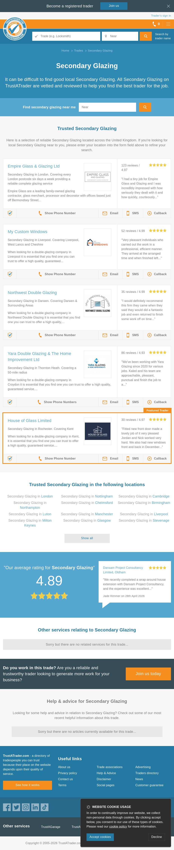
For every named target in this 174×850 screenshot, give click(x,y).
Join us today (148, 673)
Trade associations (110, 767)
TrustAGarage (50, 826)
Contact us (65, 779)
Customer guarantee (149, 785)
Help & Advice (106, 773)
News (139, 779)
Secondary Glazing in (30, 496)
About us (64, 767)
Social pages (105, 785)
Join (114, 5)
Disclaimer (104, 779)
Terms (62, 785)
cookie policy (118, 826)
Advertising (143, 767)
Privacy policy (67, 773)
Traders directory (147, 773)
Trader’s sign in (161, 15)
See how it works (27, 785)
